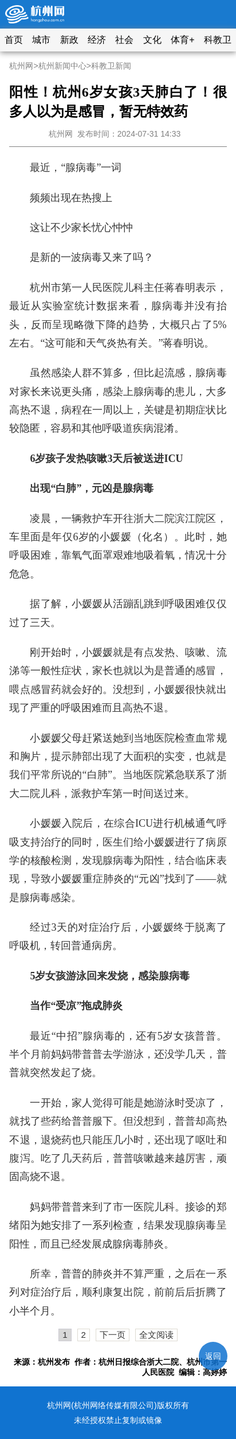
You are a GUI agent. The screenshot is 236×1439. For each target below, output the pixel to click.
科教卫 (217, 40)
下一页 (112, 1335)
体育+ (182, 40)
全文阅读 (156, 1335)
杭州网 (21, 65)
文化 (152, 40)
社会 (124, 40)
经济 (97, 40)
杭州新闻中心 (62, 65)
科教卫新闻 (111, 65)
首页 (14, 40)
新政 (69, 40)
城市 (41, 40)
